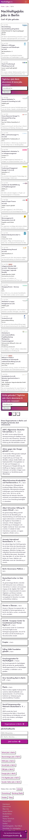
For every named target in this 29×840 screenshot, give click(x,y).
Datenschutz (7, 806)
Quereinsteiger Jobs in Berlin (11, 757)
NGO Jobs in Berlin (8, 761)
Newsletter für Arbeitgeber (12, 828)
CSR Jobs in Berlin (7, 769)
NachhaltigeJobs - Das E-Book (12, 826)
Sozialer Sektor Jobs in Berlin (11, 782)
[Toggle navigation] (25, 1)
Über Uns (6, 809)
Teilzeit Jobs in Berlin (8, 752)
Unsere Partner (7, 811)
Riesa (11, 797)
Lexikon (5, 823)
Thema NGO (7, 821)
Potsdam (4, 797)
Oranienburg (6, 793)
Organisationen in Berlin (14, 724)
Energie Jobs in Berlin (9, 773)
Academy (6, 816)
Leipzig (19, 789)
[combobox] (14, 737)
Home (2, 6)
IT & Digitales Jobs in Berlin (10, 778)
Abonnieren (6, 92)
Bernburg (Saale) (17, 793)
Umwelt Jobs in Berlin (8, 765)
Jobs (7, 6)
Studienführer (7, 814)
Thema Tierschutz (8, 818)
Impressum (6, 804)
